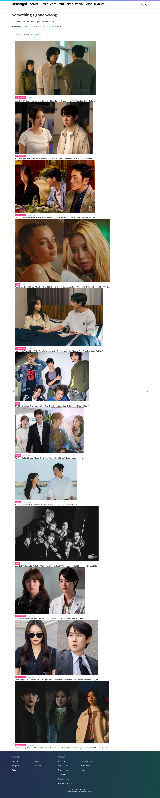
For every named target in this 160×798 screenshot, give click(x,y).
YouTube (38, 766)
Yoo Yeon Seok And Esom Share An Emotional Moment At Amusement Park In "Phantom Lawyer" (54, 158)
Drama (18, 455)
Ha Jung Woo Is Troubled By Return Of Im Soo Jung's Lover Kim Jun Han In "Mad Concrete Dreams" (55, 218)
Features (99, 4)
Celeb (62, 4)
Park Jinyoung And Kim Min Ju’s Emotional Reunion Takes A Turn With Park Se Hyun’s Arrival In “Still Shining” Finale (62, 748)
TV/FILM (79, 4)
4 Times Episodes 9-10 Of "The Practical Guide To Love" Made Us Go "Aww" (46, 505)
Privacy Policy (63, 770)
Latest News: (35, 34)
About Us (61, 761)
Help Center (85, 766)
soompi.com (27, 26)
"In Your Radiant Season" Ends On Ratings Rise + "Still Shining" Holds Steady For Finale (49, 458)
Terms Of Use (63, 766)
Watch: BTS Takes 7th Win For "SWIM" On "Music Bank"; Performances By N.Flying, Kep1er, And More (57, 566)
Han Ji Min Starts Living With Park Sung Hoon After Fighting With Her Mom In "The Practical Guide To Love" (59, 351)
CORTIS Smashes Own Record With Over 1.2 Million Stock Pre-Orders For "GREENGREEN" (52, 406)
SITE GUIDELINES (48, 26)
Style (70, 4)
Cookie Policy (63, 774)
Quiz (45, 4)
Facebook (15, 761)
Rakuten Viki (84, 791)
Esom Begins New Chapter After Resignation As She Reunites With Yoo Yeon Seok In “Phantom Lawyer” (56, 680)
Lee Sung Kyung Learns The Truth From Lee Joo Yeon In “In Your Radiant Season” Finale (50, 618)
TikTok (37, 761)
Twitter (14, 770)
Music (89, 4)
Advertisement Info (65, 783)
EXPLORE (34, 4)
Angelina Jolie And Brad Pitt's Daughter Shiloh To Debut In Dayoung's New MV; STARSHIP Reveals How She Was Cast (62, 287)
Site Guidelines (86, 761)
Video (53, 4)
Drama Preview (20, 97)
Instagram (15, 766)
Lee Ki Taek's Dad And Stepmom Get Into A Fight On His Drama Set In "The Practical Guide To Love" (55, 101)
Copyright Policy (64, 779)
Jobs (83, 770)
